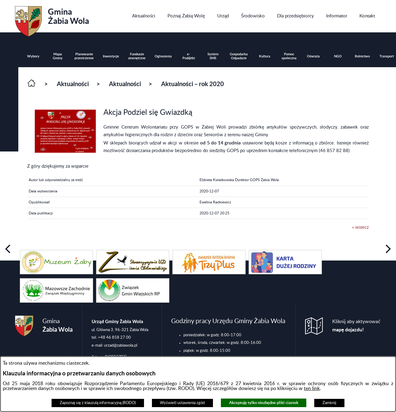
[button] (9, 86)
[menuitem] (143, 16)
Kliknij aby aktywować (356, 325)
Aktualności (73, 83)
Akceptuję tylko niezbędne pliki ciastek (263, 402)
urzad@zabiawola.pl (120, 345)
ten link (312, 388)
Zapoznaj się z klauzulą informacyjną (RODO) (98, 403)
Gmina (52, 19)
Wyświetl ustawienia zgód (182, 403)
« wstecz (360, 227)
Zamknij (329, 403)
